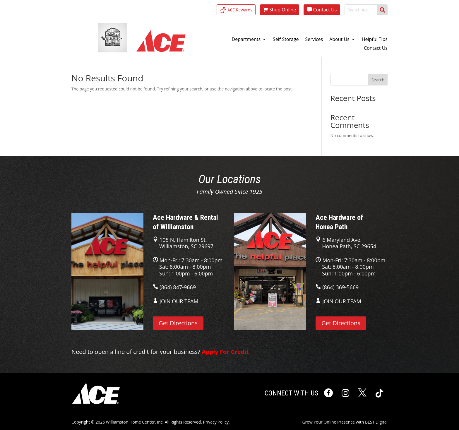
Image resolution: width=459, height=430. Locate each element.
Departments (246, 39)
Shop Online (282, 9)
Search (377, 80)
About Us (339, 39)
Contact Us (325, 9)
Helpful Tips (375, 39)
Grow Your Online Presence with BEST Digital (345, 422)
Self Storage (286, 39)
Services (314, 39)
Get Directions (178, 323)
